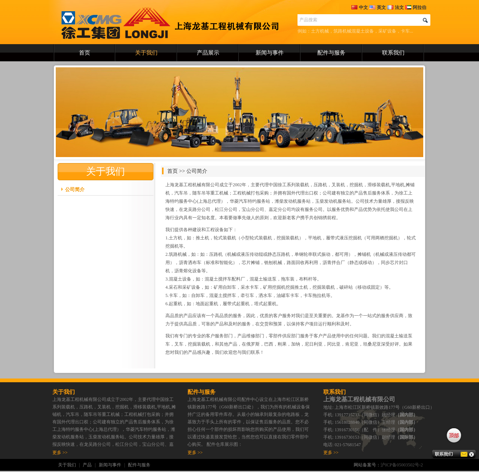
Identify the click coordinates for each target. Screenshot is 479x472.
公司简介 (75, 189)
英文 (377, 7)
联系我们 (393, 53)
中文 (359, 7)
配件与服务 (331, 53)
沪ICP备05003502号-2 (402, 465)
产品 (87, 465)
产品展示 (208, 53)
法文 (395, 7)
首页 (84, 53)
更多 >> (60, 452)
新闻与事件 (270, 53)
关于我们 (146, 53)
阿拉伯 (415, 7)
